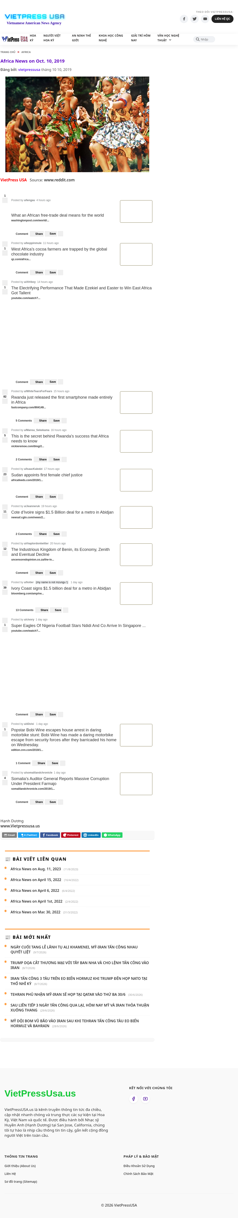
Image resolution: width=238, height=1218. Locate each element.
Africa (26, 52)
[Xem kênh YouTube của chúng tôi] (145, 1099)
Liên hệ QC (222, 19)
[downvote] (5, 200)
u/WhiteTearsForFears (38, 391)
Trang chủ (7, 52)
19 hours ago (49, 506)
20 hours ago (58, 543)
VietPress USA (34, 16)
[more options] (60, 233)
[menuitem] (51, 234)
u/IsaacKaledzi (33, 468)
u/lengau (29, 200)
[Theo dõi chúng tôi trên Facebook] (133, 1099)
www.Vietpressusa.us (20, 826)
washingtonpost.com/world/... (30, 220)
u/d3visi (29, 724)
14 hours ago (45, 282)
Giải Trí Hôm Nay (159, 38)
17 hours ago (52, 468)
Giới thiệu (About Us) (20, 1166)
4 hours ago (43, 200)
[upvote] (5, 244)
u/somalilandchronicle (38, 772)
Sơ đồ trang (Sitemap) (20, 1181)
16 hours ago (59, 430)
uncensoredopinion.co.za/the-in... (33, 559)
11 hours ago (51, 243)
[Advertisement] (200, 134)
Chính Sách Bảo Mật (138, 1174)
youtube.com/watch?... (26, 298)
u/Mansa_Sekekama (36, 430)
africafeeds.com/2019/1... (27, 480)
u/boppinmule (33, 243)
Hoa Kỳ (33, 38)
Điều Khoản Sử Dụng (139, 1166)
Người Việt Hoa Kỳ (58, 38)
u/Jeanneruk (32, 506)
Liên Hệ (10, 1174)
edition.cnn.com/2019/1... (27, 750)
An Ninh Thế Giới (89, 38)
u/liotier (28, 582)
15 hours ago (61, 391)
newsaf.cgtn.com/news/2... (28, 517)
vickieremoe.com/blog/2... (28, 446)
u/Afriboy (30, 282)
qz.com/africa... (21, 259)
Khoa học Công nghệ (123, 38)
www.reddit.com (59, 179)
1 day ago (76, 582)
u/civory (29, 619)
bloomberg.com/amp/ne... (27, 593)
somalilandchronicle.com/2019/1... (33, 789)
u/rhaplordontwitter (36, 543)
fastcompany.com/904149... (29, 407)
